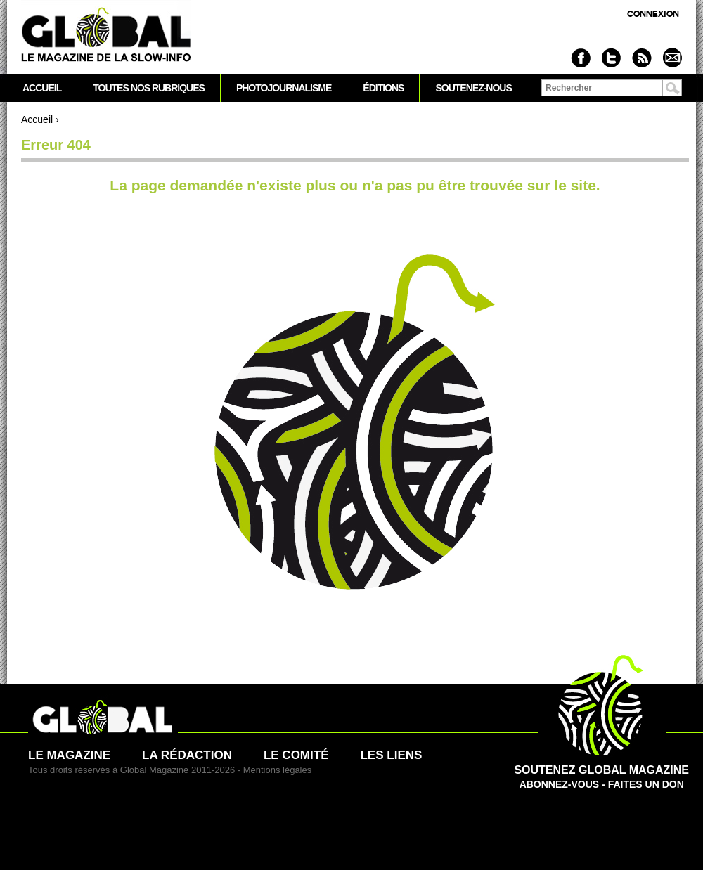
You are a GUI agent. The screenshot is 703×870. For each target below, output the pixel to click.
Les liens (391, 755)
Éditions (383, 87)
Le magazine (69, 755)
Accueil (37, 119)
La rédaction (187, 755)
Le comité (296, 755)
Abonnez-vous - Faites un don (601, 769)
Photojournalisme (283, 87)
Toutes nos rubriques (149, 87)
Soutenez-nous (473, 87)
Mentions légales (277, 770)
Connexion (653, 14)
